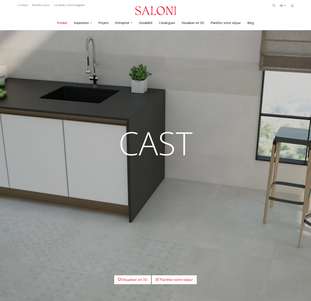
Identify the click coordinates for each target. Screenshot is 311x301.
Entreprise (122, 23)
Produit (62, 23)
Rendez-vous (40, 5)
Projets (103, 23)
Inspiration (81, 23)
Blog (250, 23)
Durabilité (145, 23)
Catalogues (167, 23)
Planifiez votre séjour (226, 23)
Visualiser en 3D (193, 23)
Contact (22, 5)
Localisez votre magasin (69, 5)
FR (282, 6)
